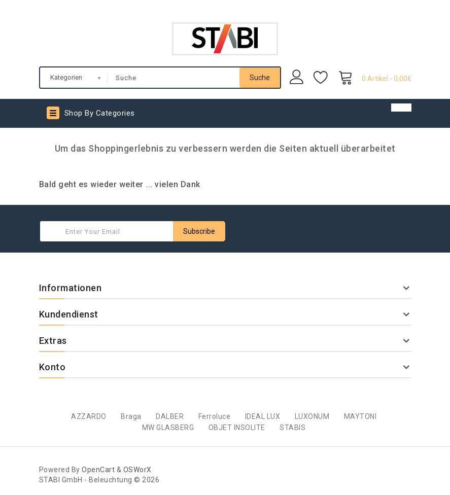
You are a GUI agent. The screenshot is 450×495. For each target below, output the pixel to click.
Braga (131, 416)
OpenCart (98, 470)
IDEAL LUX (263, 416)
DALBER (170, 416)
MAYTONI (360, 416)
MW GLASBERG (168, 427)
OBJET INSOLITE (237, 427)
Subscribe (199, 231)
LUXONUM (312, 416)
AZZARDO (89, 416)
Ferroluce (214, 416)
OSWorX (137, 470)
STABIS (292, 427)
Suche (260, 78)
